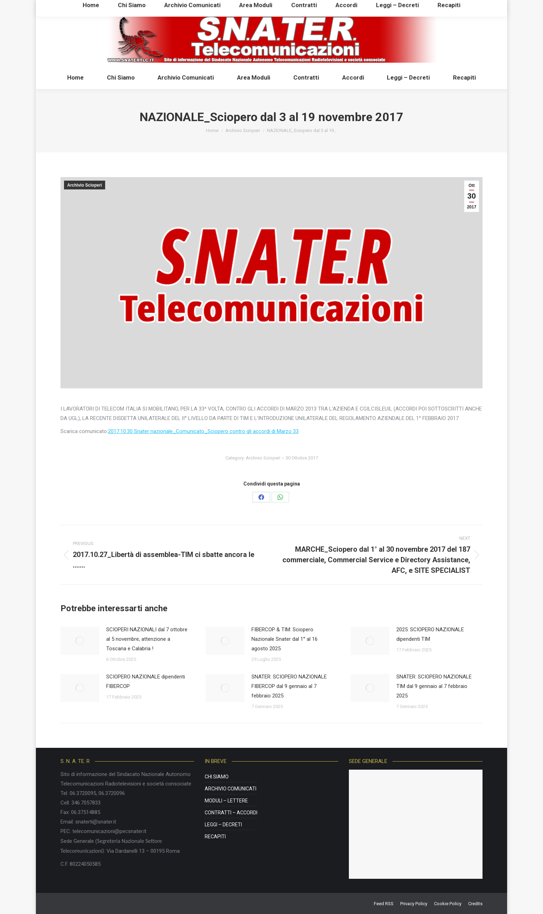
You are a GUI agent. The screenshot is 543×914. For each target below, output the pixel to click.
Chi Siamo (217, 777)
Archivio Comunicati (230, 788)
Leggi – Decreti (223, 824)
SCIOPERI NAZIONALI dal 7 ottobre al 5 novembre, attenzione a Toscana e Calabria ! (146, 639)
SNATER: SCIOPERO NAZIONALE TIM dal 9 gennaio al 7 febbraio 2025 (434, 686)
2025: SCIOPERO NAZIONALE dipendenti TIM (430, 634)
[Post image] (79, 641)
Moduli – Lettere (226, 800)
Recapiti (215, 836)
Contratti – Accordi (231, 812)
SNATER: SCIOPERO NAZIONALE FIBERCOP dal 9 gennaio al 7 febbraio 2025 (289, 686)
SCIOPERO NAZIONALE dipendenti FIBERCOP (145, 681)
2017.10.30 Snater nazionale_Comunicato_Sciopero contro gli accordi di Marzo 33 (203, 431)
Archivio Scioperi (84, 185)
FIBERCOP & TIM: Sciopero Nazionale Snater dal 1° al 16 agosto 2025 (284, 639)
